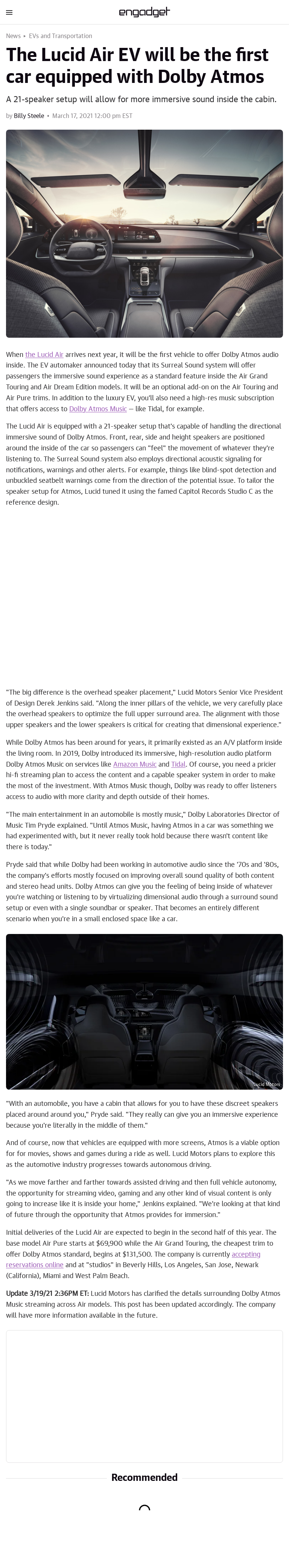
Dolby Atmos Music (98, 409)
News (13, 36)
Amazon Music (135, 764)
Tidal (178, 764)
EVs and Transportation (60, 36)
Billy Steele (29, 116)
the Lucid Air (44, 355)
